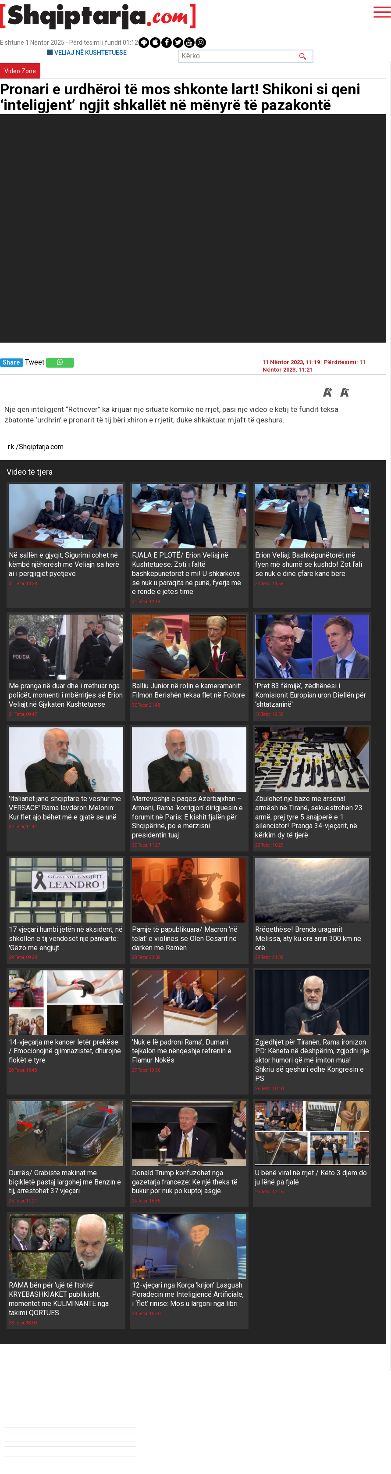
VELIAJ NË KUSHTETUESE (90, 52)
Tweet (34, 362)
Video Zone (20, 71)
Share (11, 362)
